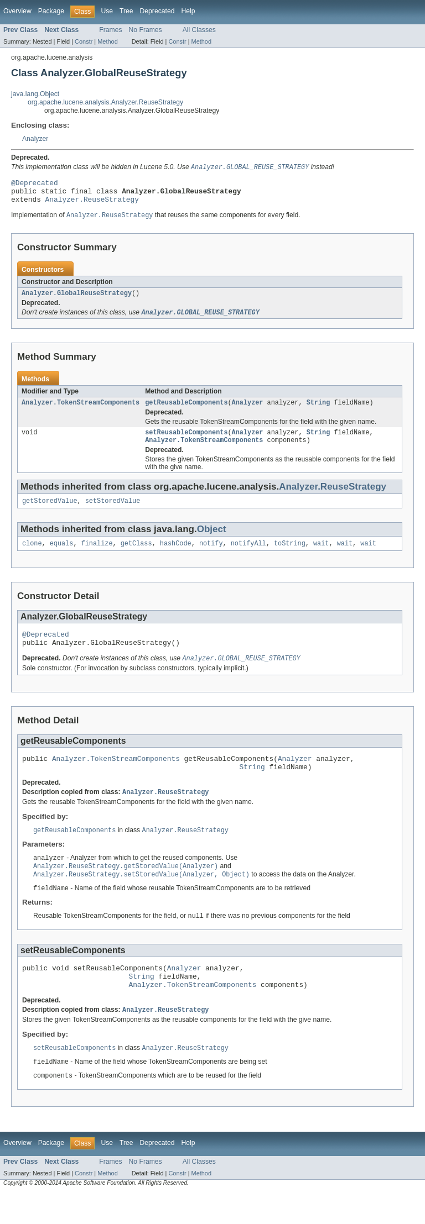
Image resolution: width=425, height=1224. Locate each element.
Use (107, 11)
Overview (17, 11)
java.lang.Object (35, 94)
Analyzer (35, 139)
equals (62, 556)
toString (289, 556)
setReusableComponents (186, 442)
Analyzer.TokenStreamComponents (80, 411)
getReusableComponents (186, 411)
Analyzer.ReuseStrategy (92, 204)
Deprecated (157, 11)
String (318, 411)
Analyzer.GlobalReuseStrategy (77, 300)
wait (321, 556)
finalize (97, 556)
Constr (83, 41)
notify (211, 556)
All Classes (199, 30)
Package (51, 11)
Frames (110, 30)
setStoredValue (113, 512)
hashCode (175, 556)
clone (32, 556)
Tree (126, 11)
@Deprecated (34, 185)
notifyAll (248, 556)
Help (188, 11)
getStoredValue (49, 512)
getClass (136, 556)
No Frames (145, 30)
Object (211, 541)
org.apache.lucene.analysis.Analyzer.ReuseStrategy (105, 102)
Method (107, 41)
